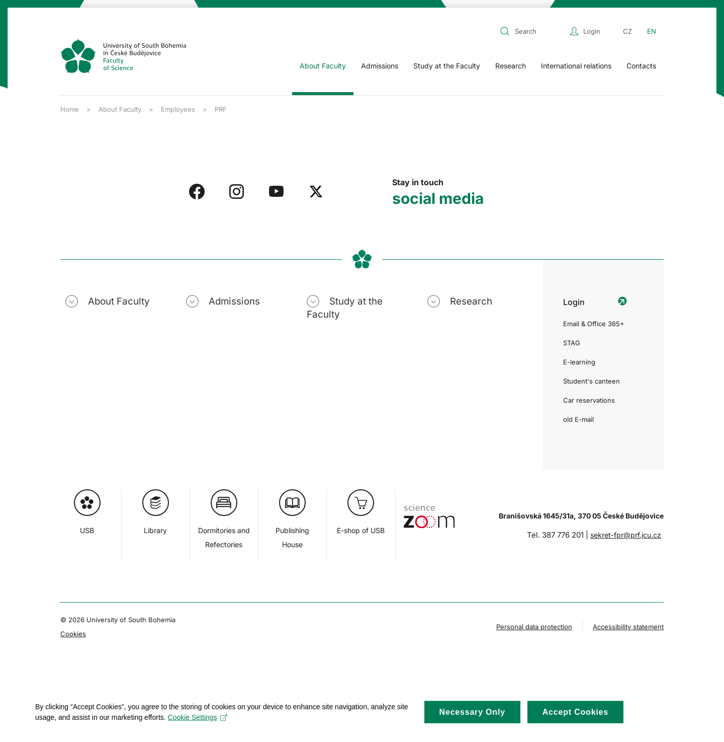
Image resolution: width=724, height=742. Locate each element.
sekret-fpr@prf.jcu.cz (625, 535)
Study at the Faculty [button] (446, 65)
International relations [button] (576, 65)
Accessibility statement (628, 627)
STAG (571, 343)
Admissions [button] (379, 65)
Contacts (641, 65)
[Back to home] (123, 56)
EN (651, 31)
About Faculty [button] (323, 65)
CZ (627, 31)
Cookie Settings (198, 724)
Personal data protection (534, 627)
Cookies (73, 634)
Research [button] (510, 65)
